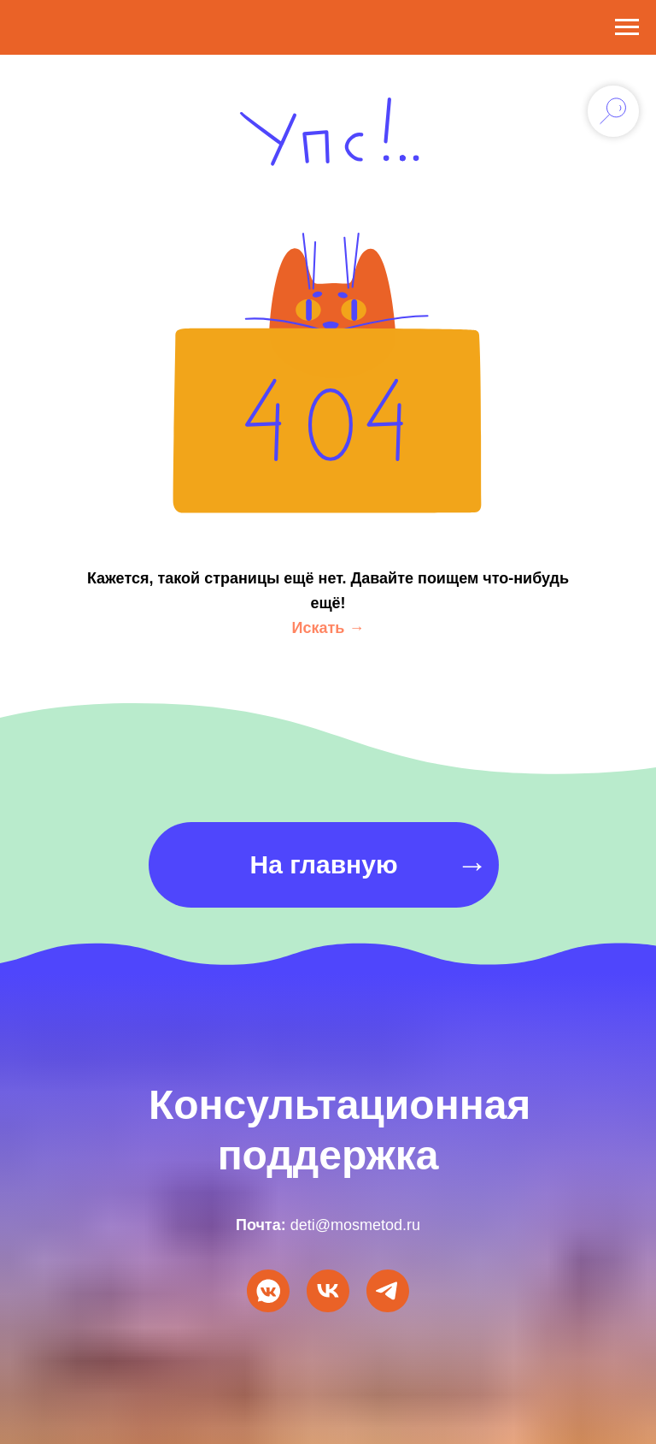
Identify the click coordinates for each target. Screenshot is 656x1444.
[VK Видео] (328, 1290)
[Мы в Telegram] (387, 1290)
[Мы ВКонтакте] (268, 1290)
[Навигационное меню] (627, 27)
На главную (323, 864)
